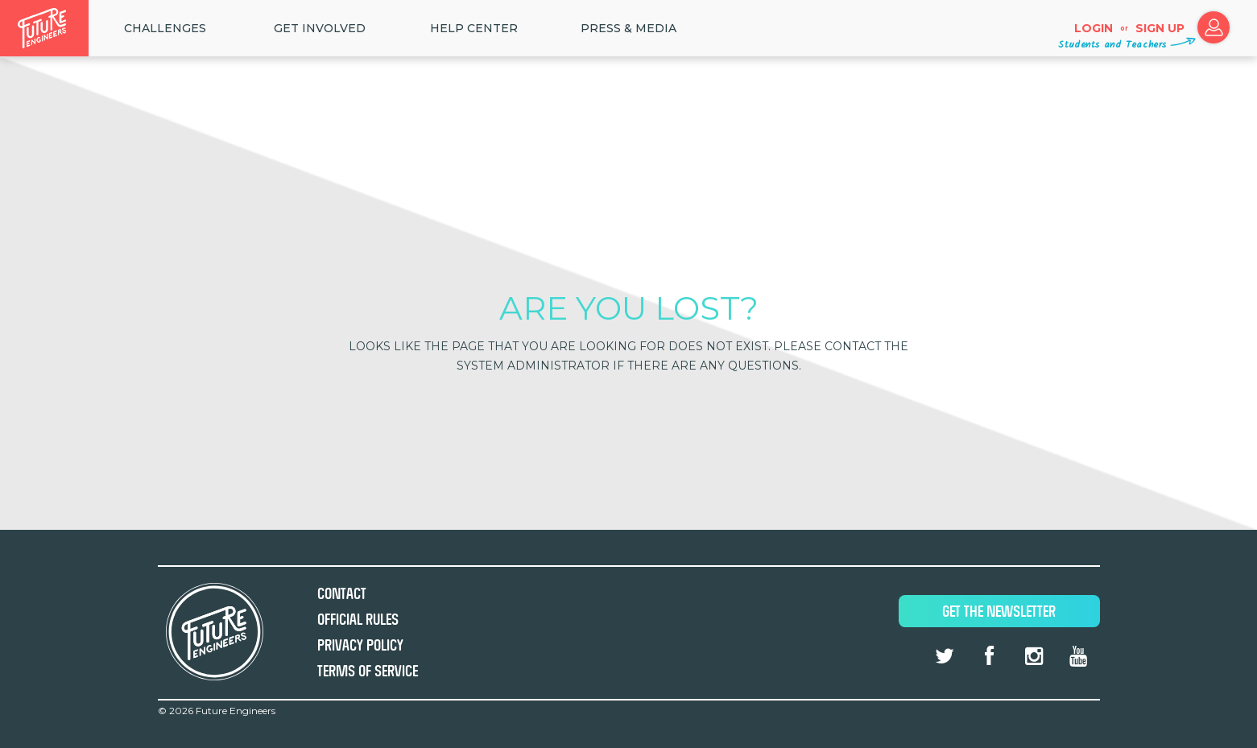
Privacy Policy (360, 645)
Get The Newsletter (999, 611)
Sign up (1160, 28)
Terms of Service (367, 671)
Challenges (165, 28)
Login (1093, 28)
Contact (341, 593)
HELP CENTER (474, 28)
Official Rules (358, 619)
